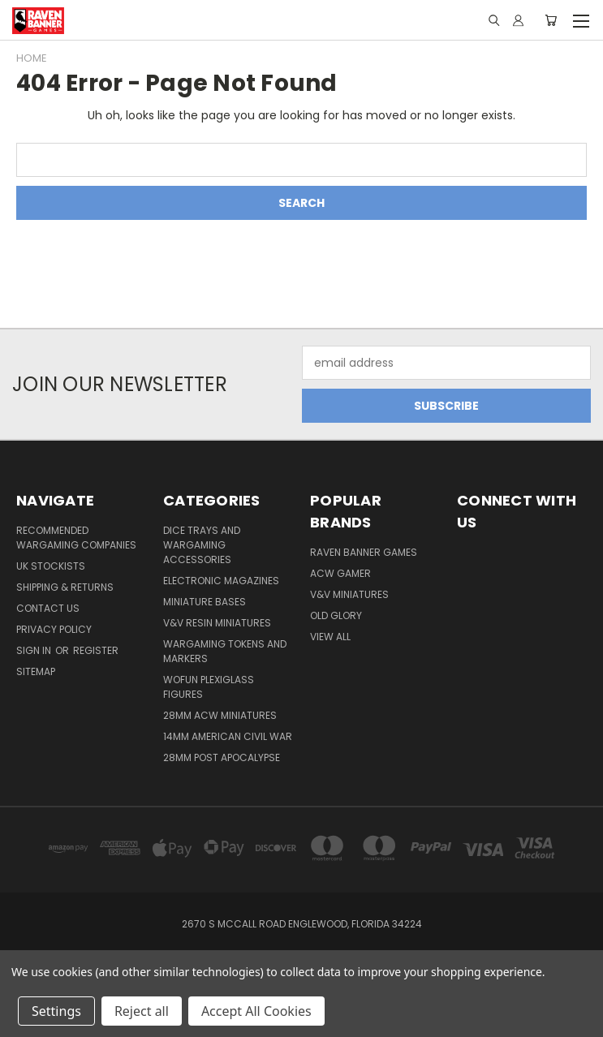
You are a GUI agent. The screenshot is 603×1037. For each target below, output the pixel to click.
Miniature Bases (204, 602)
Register (95, 650)
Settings (56, 1011)
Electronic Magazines (221, 580)
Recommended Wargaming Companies (76, 537)
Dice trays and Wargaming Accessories (201, 544)
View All (330, 636)
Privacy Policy (54, 629)
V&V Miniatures (349, 594)
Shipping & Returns (65, 587)
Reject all (141, 1011)
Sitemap (35, 671)
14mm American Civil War (227, 736)
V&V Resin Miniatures (217, 623)
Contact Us (48, 608)
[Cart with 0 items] (550, 20)
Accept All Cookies (256, 1011)
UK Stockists (50, 566)
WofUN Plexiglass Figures (208, 687)
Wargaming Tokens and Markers (224, 651)
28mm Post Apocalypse (221, 757)
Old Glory (336, 615)
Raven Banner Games (363, 552)
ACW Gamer (340, 573)
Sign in (35, 650)
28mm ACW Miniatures (220, 715)
